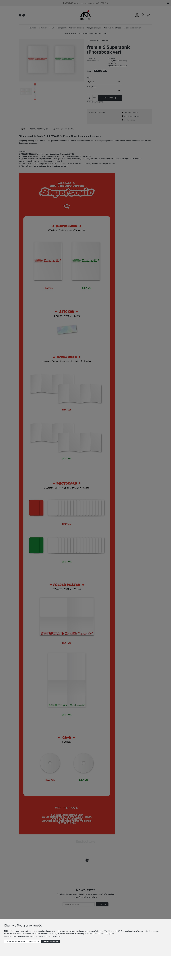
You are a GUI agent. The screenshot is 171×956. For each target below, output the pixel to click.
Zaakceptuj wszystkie (50, 941)
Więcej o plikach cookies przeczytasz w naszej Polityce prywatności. (33, 936)
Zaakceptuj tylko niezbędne (15, 941)
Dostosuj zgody (34, 941)
